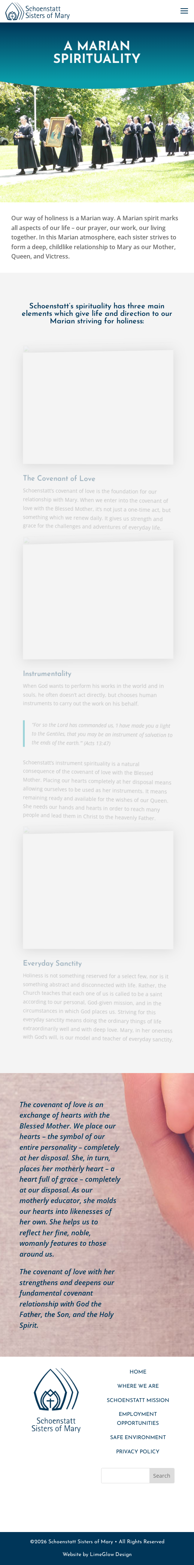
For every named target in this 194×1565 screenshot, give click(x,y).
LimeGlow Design (111, 1555)
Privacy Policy (138, 1452)
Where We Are (138, 1386)
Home (138, 1372)
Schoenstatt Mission (138, 1401)
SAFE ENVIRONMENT (138, 1438)
